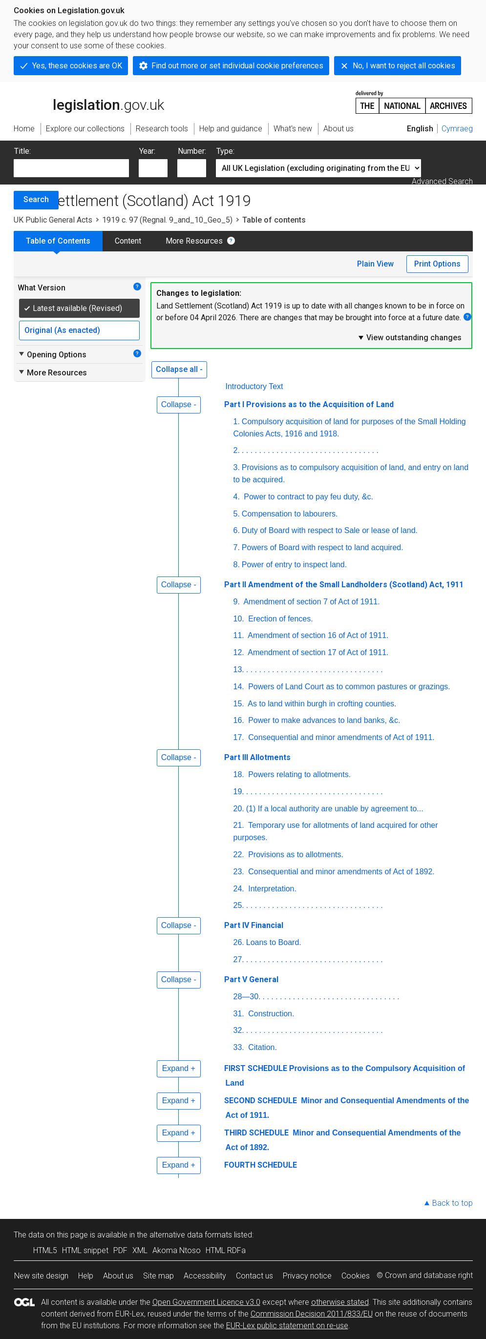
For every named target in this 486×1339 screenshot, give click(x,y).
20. (238, 808)
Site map (158, 1275)
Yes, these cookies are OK (77, 65)
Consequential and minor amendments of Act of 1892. (340, 871)
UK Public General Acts (53, 220)
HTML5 (45, 1250)
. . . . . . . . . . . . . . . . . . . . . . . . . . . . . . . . (310, 450)
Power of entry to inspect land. (294, 564)
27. (238, 959)
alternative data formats (190, 1234)
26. (238, 942)
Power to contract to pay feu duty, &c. (307, 497)
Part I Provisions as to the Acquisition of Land (309, 404)
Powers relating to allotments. (298, 774)
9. (236, 601)
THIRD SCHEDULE (256, 1132)
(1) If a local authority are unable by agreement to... (334, 808)
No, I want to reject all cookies (404, 65)
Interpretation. (271, 889)
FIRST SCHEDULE (255, 1068)
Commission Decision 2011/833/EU (312, 1313)
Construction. (270, 1013)
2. (236, 450)
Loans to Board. (273, 942)
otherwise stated (340, 1302)
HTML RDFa (226, 1250)
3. (236, 467)
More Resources (194, 241)
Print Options (437, 263)
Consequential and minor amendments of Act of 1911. (340, 737)
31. (238, 1013)
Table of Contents (58, 241)
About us (118, 1275)
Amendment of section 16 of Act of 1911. (317, 635)
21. (238, 825)
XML (140, 1250)
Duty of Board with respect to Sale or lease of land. (330, 530)
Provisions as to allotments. (294, 854)
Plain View (375, 263)
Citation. (261, 1047)
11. (238, 635)
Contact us (254, 1275)
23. (238, 871)
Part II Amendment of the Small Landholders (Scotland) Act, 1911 (344, 584)
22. (238, 854)
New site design (41, 1275)
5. (236, 514)
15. (238, 704)
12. (238, 652)
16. (238, 720)
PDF (120, 1250)
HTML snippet (85, 1250)
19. (238, 791)
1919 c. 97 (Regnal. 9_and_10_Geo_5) (167, 220)
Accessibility (205, 1275)
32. (238, 1030)
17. (238, 737)
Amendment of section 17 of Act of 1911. (317, 652)
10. (238, 619)
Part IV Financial (253, 925)
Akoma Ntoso (176, 1250)
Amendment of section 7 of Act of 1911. (311, 601)
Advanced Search (442, 181)
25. (238, 905)
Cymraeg (457, 128)
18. (238, 774)
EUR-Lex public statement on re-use (287, 1325)
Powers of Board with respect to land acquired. (322, 547)
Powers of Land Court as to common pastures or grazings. (348, 686)
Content (128, 241)
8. (236, 564)
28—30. (247, 996)
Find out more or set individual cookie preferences (237, 65)
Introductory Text (254, 386)
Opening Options (52, 354)
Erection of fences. (279, 619)
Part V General (251, 979)
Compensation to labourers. (290, 514)
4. (236, 497)
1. (236, 421)
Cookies (355, 1275)
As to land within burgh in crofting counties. (321, 704)
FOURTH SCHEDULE (260, 1165)
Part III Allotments (257, 757)
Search (36, 199)
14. (238, 686)
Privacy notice (307, 1275)
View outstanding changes (409, 337)
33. (238, 1047)
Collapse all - (179, 369)
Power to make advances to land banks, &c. (323, 720)
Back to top (452, 1203)
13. (238, 669)
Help (85, 1275)
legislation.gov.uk (89, 101)
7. (236, 547)
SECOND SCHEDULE (260, 1100)
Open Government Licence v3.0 (206, 1302)
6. (236, 530)
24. (238, 889)
